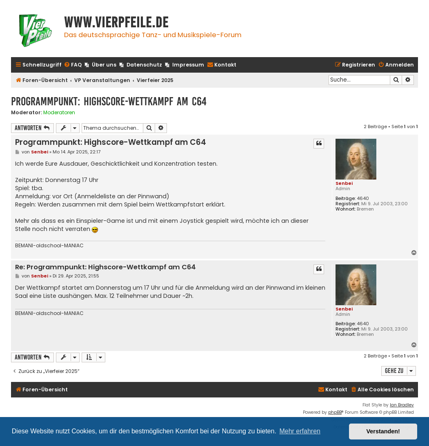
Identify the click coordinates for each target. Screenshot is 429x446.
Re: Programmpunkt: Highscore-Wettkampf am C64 (105, 267)
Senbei (344, 183)
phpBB (335, 412)
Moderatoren (59, 112)
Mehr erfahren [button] (299, 431)
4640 (363, 198)
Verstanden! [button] (383, 431)
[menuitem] (73, 65)
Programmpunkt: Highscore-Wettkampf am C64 (109, 101)
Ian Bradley (402, 405)
